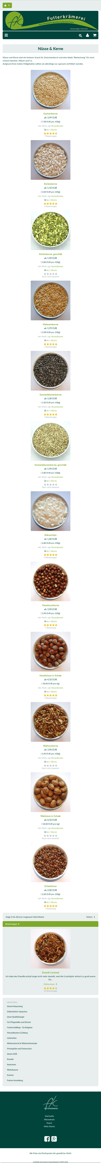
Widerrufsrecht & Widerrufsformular (22, 1043)
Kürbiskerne (50, 183)
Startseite (49, 1116)
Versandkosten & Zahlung (17, 1033)
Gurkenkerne (50, 113)
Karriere (10, 1075)
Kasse (49, 1123)
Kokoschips (50, 534)
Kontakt (10, 1059)
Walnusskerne (50, 745)
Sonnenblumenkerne (51, 394)
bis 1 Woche (52, 130)
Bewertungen (12, 924)
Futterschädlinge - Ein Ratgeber (19, 1027)
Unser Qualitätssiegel (15, 1017)
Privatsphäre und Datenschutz (19, 1048)
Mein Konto (49, 1126)
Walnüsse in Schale (51, 815)
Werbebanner (12, 1070)
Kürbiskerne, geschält (50, 254)
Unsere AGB (12, 1054)
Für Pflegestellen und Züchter (19, 1022)
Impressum (11, 1064)
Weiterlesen (50, 984)
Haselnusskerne (50, 605)
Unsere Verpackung (15, 1006)
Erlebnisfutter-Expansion (17, 1011)
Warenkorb (49, 1119)
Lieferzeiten (12, 1038)
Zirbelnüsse (50, 886)
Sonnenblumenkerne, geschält (50, 464)
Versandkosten (57, 126)
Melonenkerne (50, 324)
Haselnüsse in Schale (51, 675)
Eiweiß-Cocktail (50, 972)
